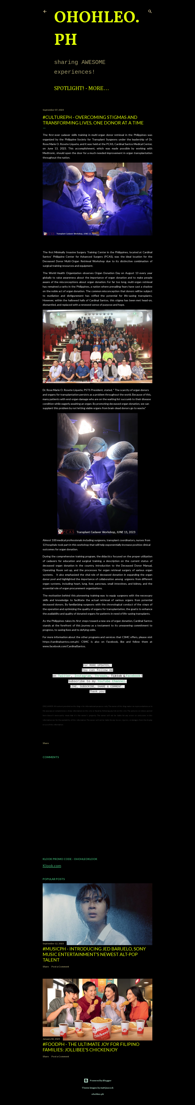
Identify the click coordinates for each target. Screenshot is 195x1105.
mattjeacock (106, 1087)
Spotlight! (69, 88)
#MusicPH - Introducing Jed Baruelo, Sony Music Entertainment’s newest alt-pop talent (94, 954)
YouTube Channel (111, 681)
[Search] (150, 10)
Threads (101, 676)
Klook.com (52, 865)
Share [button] (46, 743)
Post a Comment (60, 966)
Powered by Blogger (97, 1080)
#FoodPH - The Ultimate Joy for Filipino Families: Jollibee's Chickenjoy (91, 1046)
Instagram (82, 676)
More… (98, 88)
